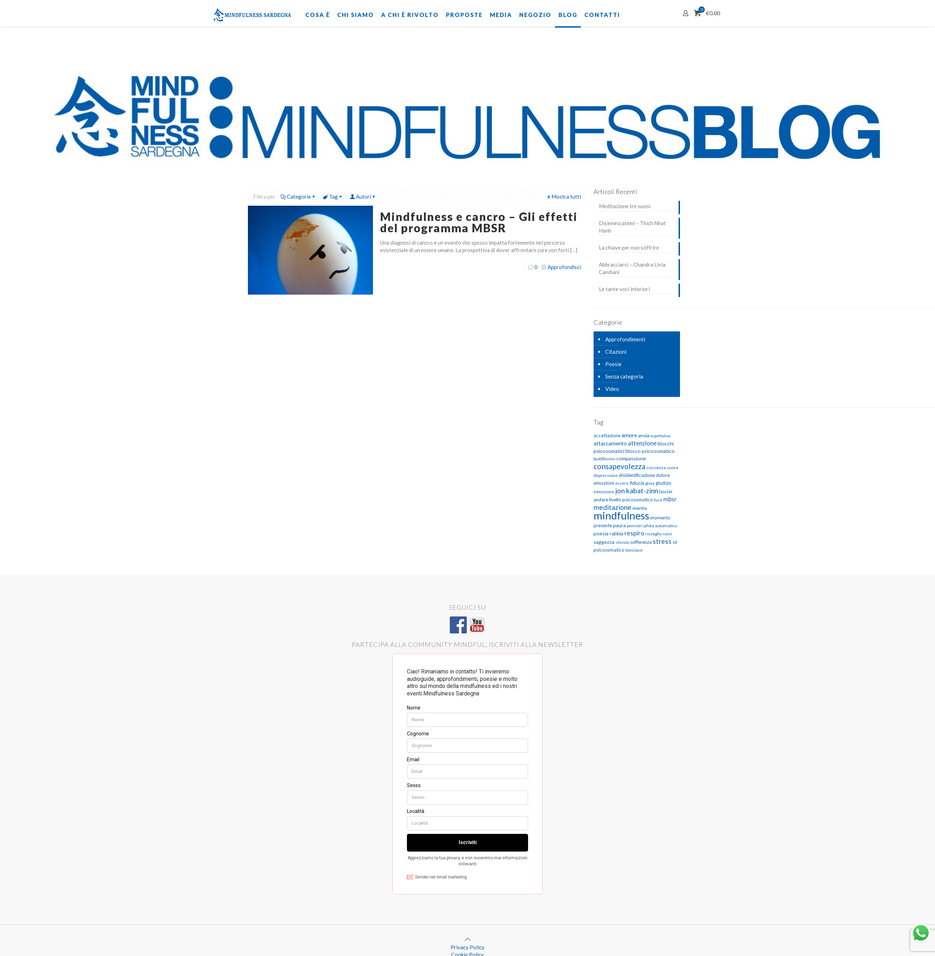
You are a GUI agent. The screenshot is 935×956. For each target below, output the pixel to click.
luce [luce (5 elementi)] (658, 499)
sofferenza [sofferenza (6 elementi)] (641, 542)
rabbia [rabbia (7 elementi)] (616, 533)
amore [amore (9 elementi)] (629, 435)
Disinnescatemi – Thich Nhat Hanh (632, 227)
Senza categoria (624, 376)
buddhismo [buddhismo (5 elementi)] (604, 458)
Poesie (613, 364)
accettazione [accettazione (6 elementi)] (607, 435)
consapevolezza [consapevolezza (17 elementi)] (619, 466)
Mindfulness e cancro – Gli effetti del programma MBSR (479, 222)
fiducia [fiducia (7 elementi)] (637, 483)
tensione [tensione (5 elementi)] (633, 550)
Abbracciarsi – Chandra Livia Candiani (632, 268)
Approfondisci (564, 267)
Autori (363, 196)
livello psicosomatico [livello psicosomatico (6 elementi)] (631, 499)
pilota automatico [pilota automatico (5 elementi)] (660, 525)
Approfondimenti (625, 339)
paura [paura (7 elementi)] (619, 525)
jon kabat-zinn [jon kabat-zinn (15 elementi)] (636, 490)
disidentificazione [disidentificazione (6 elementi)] (637, 475)
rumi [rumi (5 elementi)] (667, 533)
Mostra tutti (563, 196)
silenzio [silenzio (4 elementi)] (622, 542)
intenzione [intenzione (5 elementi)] (604, 491)
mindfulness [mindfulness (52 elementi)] (621, 515)
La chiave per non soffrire (629, 247)
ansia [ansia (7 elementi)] (644, 435)
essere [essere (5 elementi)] (622, 483)
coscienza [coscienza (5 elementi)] (656, 467)
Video (612, 389)
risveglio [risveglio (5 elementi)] (653, 533)
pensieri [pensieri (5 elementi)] (634, 525)
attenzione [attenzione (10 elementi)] (642, 443)
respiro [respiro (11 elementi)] (634, 533)
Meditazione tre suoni (625, 206)
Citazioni (616, 351)
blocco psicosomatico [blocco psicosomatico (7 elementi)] (650, 451)
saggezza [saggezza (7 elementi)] (604, 542)
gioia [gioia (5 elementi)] (649, 483)
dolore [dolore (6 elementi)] (663, 475)
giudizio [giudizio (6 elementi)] (664, 483)
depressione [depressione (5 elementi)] (606, 475)
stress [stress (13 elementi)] (662, 541)
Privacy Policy (467, 947)
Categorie (298, 196)
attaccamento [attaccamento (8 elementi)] (610, 443)
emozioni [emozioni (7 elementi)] (604, 483)
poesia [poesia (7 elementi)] (601, 533)
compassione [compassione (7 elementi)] (631, 458)
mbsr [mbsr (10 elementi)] (670, 499)
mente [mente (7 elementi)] (640, 508)
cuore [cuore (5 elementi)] (672, 467)
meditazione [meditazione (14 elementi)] (612, 507)
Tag (333, 196)
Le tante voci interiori (624, 289)
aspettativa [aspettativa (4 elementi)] (660, 435)
